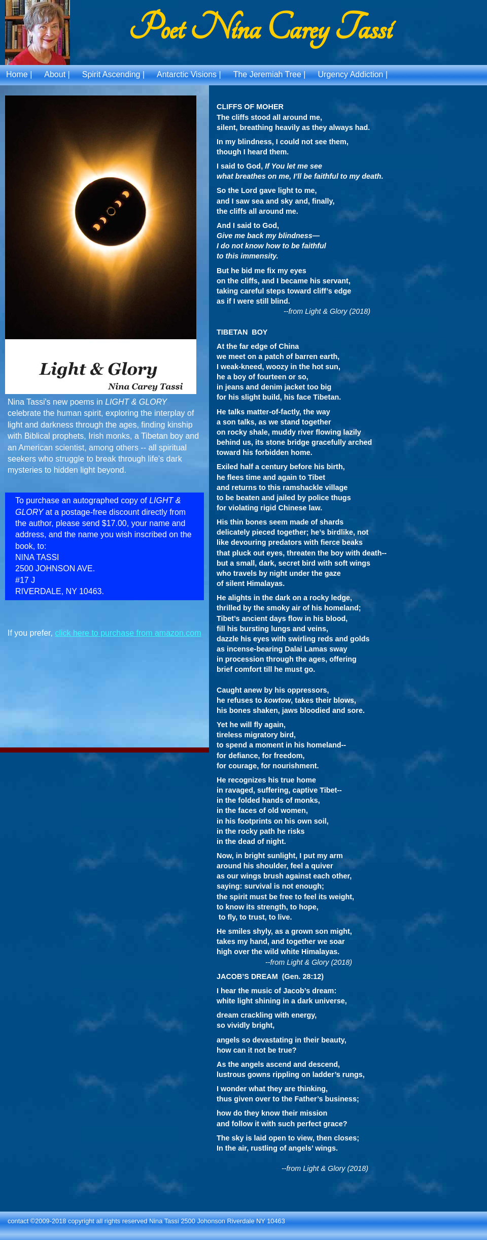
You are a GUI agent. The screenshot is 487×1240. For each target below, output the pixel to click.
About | (56, 74)
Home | (19, 74)
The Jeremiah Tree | (269, 74)
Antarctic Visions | (189, 74)
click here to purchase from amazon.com (128, 633)
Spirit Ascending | (113, 74)
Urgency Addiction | (353, 74)
